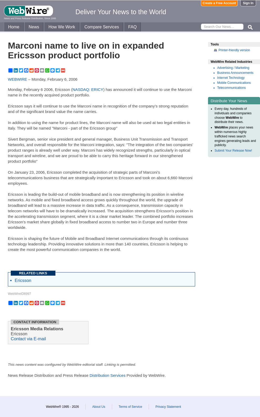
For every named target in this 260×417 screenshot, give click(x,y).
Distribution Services (108, 375)
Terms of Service (130, 407)
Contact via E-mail (28, 338)
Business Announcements (235, 73)
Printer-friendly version (234, 50)
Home (13, 27)
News (34, 27)
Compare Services (101, 27)
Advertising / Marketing (233, 68)
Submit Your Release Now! (233, 150)
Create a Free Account (219, 3)
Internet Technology (231, 78)
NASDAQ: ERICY (87, 89)
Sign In (248, 3)
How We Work (61, 27)
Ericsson (23, 280)
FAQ (132, 27)
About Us (98, 407)
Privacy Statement (168, 407)
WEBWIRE (17, 79)
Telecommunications (231, 88)
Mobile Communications (234, 83)
